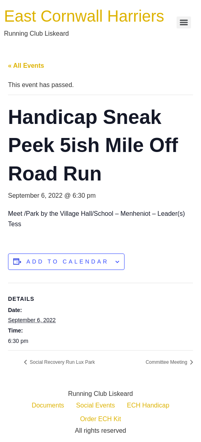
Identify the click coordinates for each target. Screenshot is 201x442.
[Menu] (184, 22)
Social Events (95, 405)
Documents (48, 405)
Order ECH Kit (100, 419)
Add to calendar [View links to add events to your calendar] (67, 261)
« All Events (26, 65)
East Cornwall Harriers (84, 16)
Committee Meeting (167, 362)
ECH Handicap (148, 405)
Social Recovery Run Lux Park (61, 362)
